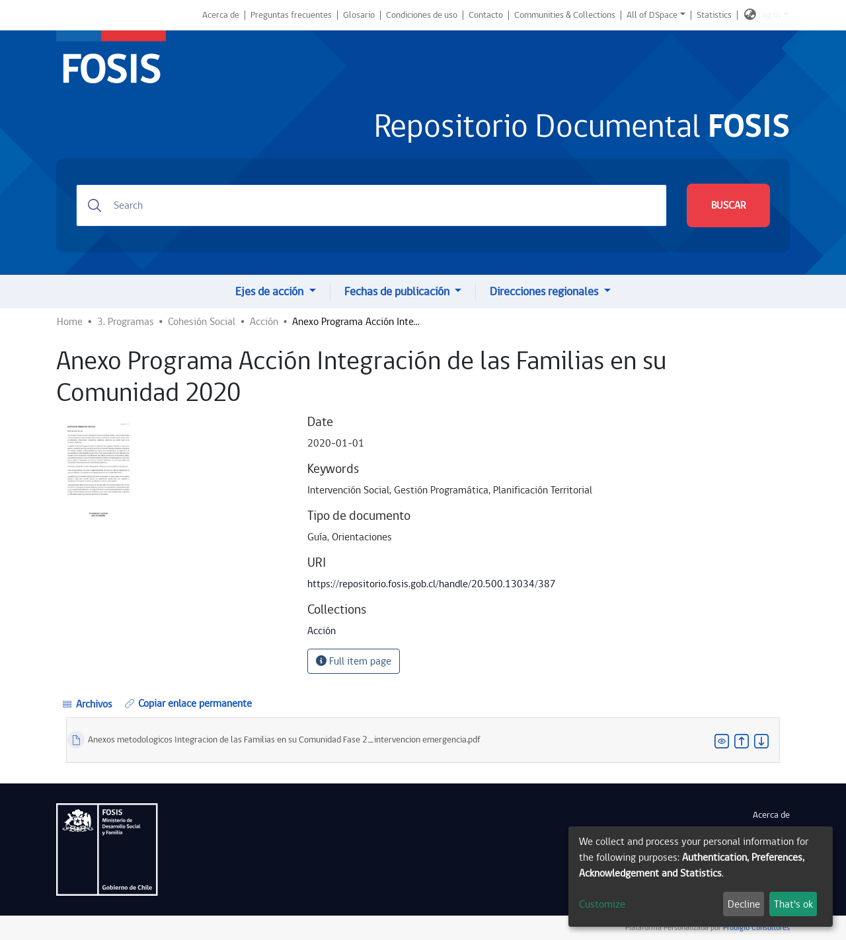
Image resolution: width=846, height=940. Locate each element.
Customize (602, 904)
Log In (769, 15)
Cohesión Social (201, 321)
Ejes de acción (270, 291)
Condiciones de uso (421, 15)
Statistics (714, 15)
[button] (750, 15)
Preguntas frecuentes (291, 15)
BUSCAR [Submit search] (728, 205)
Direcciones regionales (545, 291)
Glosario (359, 15)
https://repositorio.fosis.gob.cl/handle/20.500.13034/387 (431, 584)
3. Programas (125, 321)
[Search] (371, 205)
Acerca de (220, 15)
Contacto (486, 15)
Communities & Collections (564, 15)
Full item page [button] (353, 661)
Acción (264, 321)
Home (70, 321)
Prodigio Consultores (755, 927)
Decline (744, 904)
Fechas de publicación (398, 291)
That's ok (793, 904)
